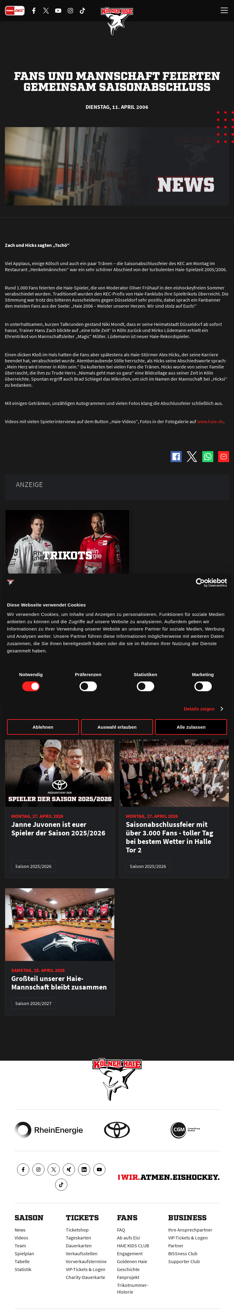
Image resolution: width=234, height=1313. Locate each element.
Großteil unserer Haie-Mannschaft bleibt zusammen (59, 982)
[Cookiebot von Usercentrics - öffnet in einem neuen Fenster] (200, 582)
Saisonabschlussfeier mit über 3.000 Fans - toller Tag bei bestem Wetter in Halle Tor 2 (169, 837)
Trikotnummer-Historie (132, 1288)
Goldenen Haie (132, 1261)
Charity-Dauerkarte (85, 1277)
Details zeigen (199, 708)
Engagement (130, 1253)
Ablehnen (43, 727)
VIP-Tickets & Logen (85, 1269)
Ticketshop (77, 1230)
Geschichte (128, 1269)
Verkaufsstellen (82, 1253)
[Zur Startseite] (117, 21)
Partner (175, 1245)
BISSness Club (182, 1253)
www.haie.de (210, 421)
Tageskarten (78, 1238)
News (20, 1230)
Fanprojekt (128, 1277)
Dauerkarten (79, 1245)
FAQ (121, 1230)
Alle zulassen (191, 727)
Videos (21, 1238)
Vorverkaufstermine (86, 1261)
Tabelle (22, 1261)
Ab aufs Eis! (128, 1238)
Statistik (23, 1269)
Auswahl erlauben (117, 727)
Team (20, 1245)
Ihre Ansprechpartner (190, 1230)
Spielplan (24, 1253)
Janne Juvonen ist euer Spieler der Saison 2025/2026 (58, 828)
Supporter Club (184, 1261)
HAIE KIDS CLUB (133, 1245)
